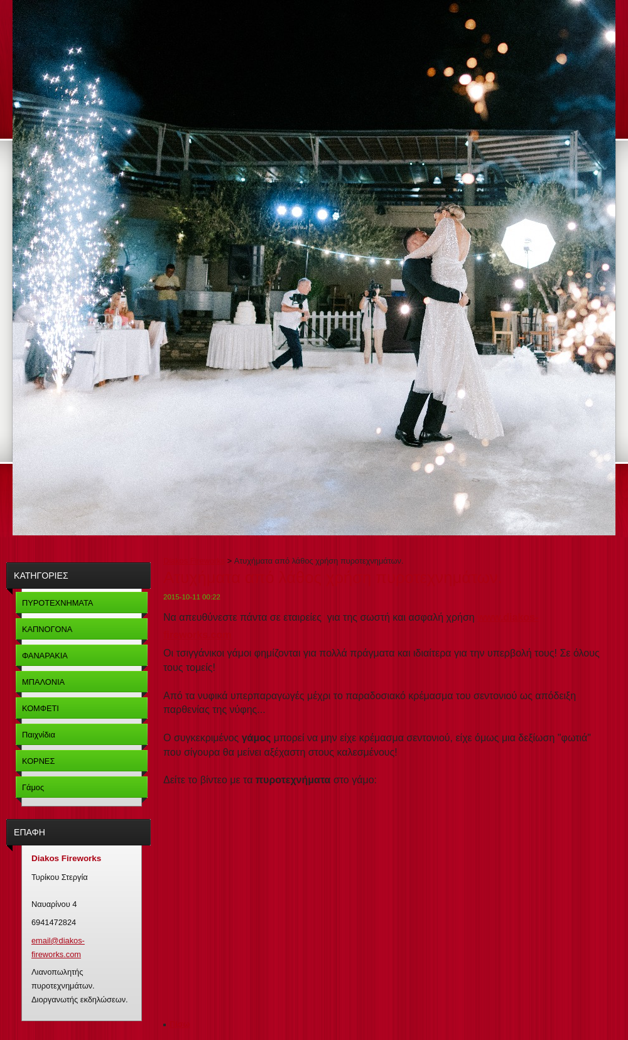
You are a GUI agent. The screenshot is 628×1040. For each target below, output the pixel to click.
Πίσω (180, 1024)
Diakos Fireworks (194, 561)
